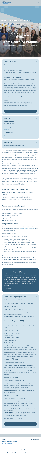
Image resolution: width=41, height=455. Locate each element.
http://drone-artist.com (28, 453)
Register (20, 111)
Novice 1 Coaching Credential (27, 228)
